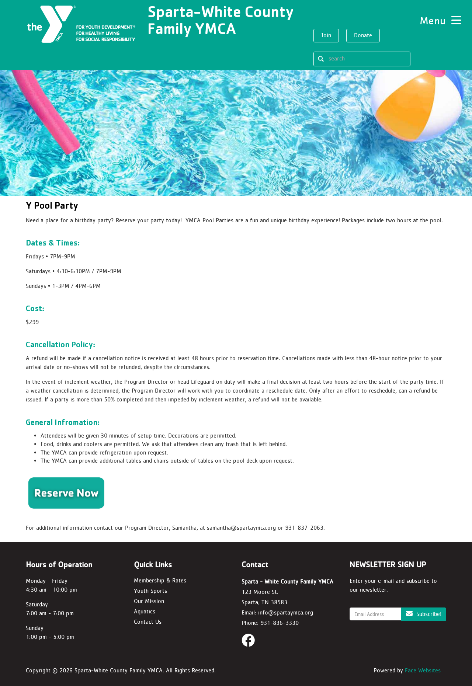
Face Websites (423, 670)
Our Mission (149, 601)
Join (326, 35)
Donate (363, 35)
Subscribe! (423, 613)
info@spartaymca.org (285, 612)
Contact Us (148, 621)
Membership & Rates (160, 580)
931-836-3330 (279, 622)
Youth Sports (150, 590)
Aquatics (144, 611)
